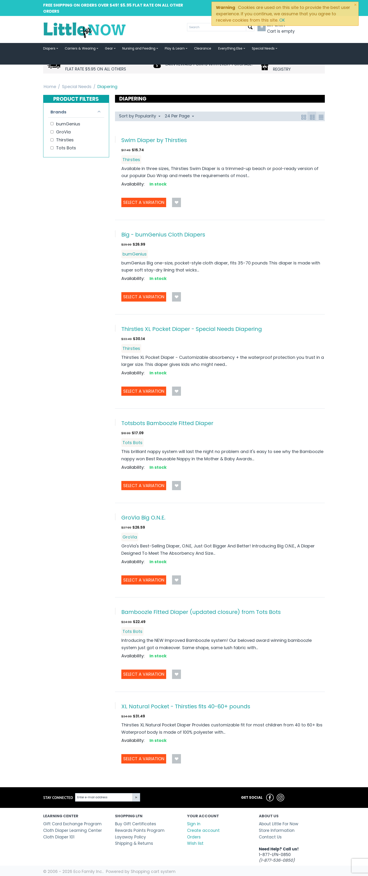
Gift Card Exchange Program (72, 824)
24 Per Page (179, 116)
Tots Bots (132, 443)
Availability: (133, 184)
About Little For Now (278, 824)
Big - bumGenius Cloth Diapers (163, 234)
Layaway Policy (130, 837)
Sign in (193, 824)
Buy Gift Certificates (135, 824)
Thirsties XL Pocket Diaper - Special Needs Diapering (191, 329)
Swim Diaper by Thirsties (154, 140)
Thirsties (131, 160)
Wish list (195, 843)
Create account (203, 830)
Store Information (277, 830)
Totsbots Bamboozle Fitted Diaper (167, 423)
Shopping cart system (153, 871)
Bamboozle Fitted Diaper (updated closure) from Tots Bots (201, 612)
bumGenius (135, 254)
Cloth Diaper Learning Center (72, 830)
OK (282, 20)
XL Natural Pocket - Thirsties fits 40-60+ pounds (185, 706)
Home (50, 86)
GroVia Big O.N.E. (143, 517)
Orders (194, 837)
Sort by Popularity (139, 116)
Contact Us (270, 837)
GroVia (130, 537)
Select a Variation (143, 202)
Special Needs (77, 86)
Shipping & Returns (134, 843)
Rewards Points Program (140, 830)
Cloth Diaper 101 (58, 837)
